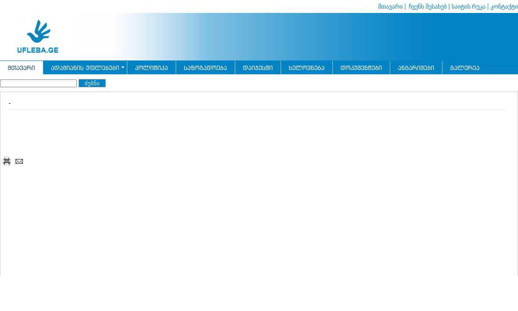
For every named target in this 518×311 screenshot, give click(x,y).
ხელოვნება (307, 67)
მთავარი (390, 6)
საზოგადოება (205, 67)
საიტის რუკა (469, 6)
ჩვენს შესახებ (427, 6)
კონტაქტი (504, 6)
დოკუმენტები (361, 67)
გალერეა (465, 67)
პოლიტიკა (151, 67)
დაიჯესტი (258, 67)
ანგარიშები (416, 67)
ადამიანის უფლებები (85, 67)
